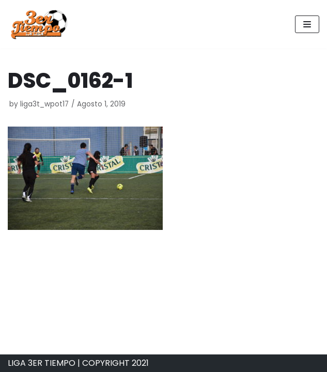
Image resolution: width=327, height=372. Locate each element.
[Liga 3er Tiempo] (39, 24)
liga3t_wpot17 (44, 104)
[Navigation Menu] (307, 24)
